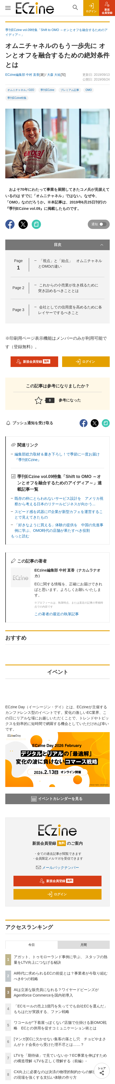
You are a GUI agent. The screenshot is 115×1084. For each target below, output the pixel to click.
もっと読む (20, 536)
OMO (88, 90)
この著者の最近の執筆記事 (56, 614)
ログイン (85, 361)
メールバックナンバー (57, 867)
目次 (79, 244)
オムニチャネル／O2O (20, 90)
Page (18, 288)
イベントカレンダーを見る (56, 799)
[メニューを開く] (8, 8)
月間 (83, 945)
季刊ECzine (47, 90)
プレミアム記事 (70, 90)
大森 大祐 (54, 75)
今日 (31, 945)
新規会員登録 (33, 361)
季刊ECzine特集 (16, 97)
